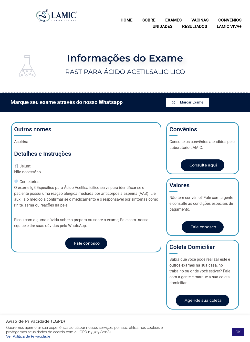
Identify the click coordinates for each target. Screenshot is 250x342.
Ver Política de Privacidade (28, 336)
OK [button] (238, 332)
